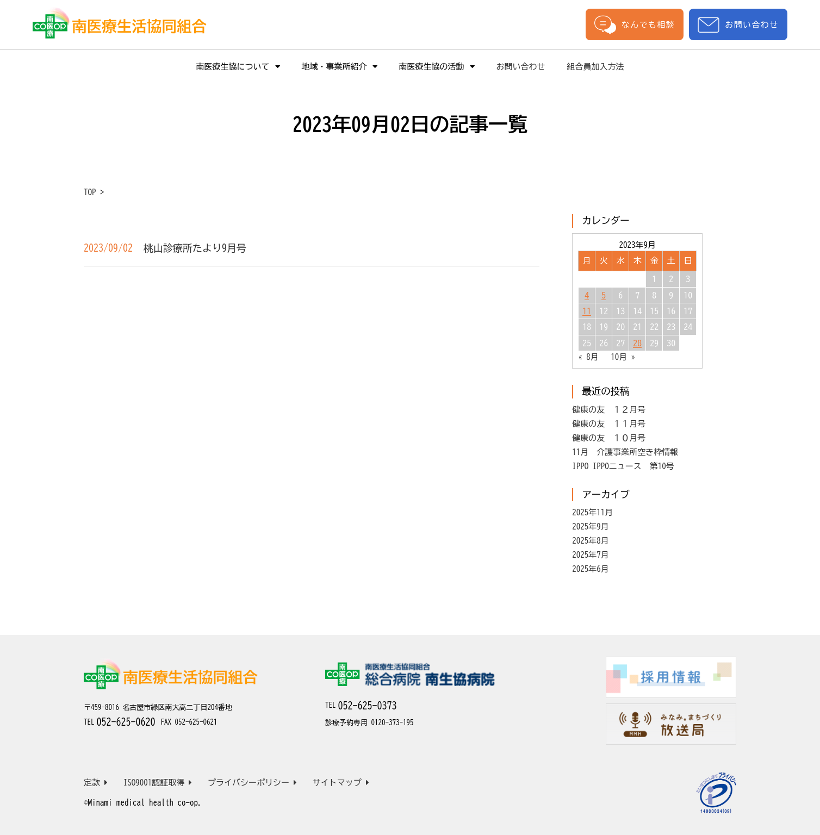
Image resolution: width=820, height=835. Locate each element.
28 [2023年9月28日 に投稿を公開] (637, 343)
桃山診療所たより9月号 (195, 248)
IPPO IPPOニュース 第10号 (623, 466)
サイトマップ (341, 782)
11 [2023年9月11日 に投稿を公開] (586, 311)
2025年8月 (590, 541)
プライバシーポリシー (252, 782)
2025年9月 (590, 526)
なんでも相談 (634, 24)
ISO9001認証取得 (157, 782)
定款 (96, 782)
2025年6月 (590, 569)
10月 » (623, 357)
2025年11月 (592, 512)
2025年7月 (590, 555)
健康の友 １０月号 (608, 438)
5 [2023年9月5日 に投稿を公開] (603, 295)
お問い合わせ (738, 25)
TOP (90, 192)
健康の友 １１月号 (608, 424)
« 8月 (588, 357)
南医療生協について (238, 67)
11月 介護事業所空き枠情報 (625, 452)
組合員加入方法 (595, 67)
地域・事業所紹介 (339, 67)
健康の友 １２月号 (608, 410)
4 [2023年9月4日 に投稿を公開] (587, 295)
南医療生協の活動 (437, 67)
